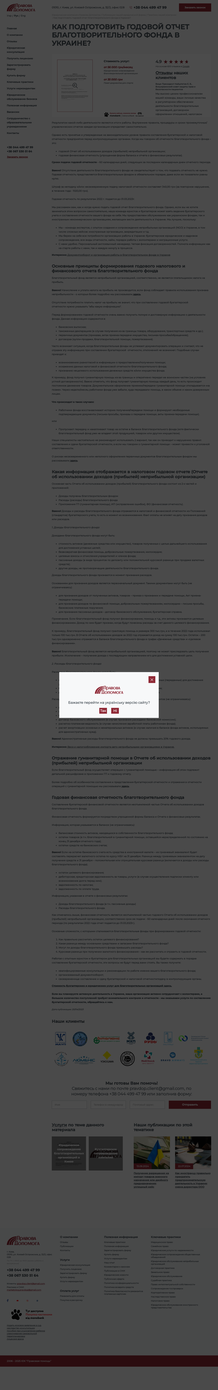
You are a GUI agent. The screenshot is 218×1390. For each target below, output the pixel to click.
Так (103, 711)
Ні (115, 711)
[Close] (152, 679)
